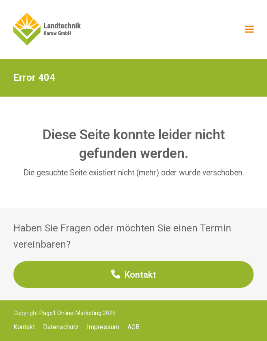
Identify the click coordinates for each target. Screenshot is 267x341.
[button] (249, 29)
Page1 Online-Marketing (70, 313)
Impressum (103, 327)
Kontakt (24, 327)
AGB (133, 327)
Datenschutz (61, 327)
